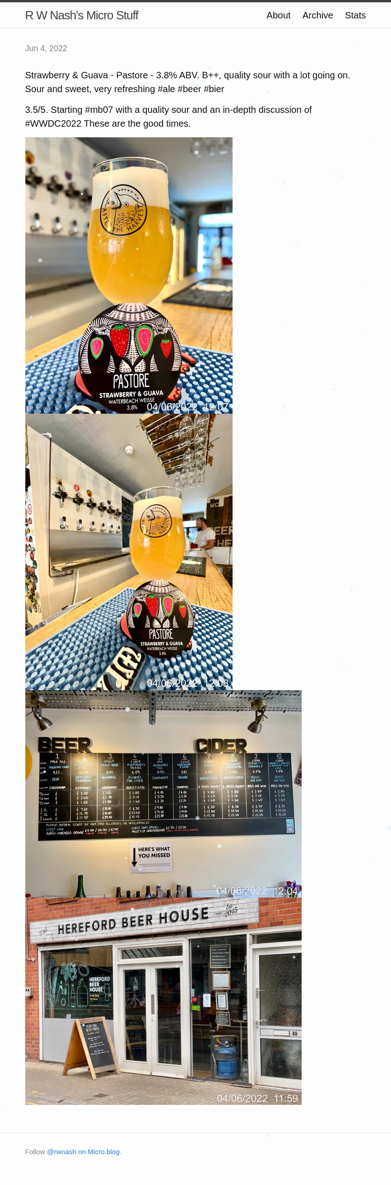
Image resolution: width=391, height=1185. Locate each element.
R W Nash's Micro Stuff (81, 15)
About (279, 15)
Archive (318, 15)
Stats (355, 15)
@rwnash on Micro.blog (83, 1152)
